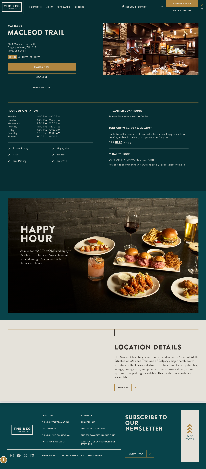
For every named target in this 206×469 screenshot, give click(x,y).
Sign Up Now (141, 453)
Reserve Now (41, 66)
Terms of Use (95, 456)
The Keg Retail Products (94, 428)
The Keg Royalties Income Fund (98, 435)
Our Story (47, 415)
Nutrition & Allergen (53, 441)
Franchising (88, 422)
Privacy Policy (50, 456)
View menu (42, 77)
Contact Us (87, 415)
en (202, 4)
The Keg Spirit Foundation (56, 435)
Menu (49, 7)
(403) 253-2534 (17, 51)
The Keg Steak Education (55, 422)
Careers (79, 7)
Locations (35, 7)
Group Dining (49, 428)
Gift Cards (63, 7)
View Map (128, 387)
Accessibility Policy (73, 456)
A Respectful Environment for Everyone (98, 442)
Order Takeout (41, 87)
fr (202, 9)
